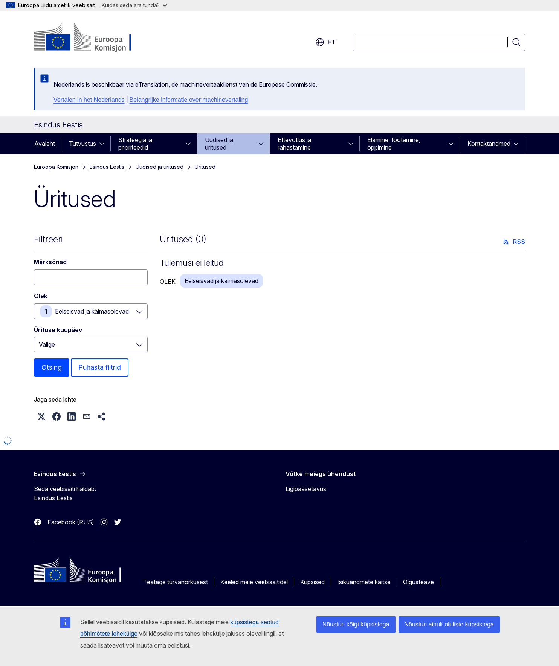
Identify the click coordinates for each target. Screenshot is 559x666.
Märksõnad (50, 262)
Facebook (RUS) (70, 522)
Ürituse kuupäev (58, 330)
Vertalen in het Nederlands (89, 99)
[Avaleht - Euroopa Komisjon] (95, 38)
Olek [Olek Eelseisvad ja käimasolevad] (40, 296)
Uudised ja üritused (219, 143)
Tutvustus (82, 143)
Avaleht (44, 143)
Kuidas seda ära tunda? (134, 5)
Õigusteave (418, 582)
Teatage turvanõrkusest (175, 582)
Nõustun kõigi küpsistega (355, 624)
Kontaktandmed (488, 143)
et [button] (325, 42)
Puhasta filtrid (99, 367)
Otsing (51, 367)
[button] (41, 416)
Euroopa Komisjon (56, 167)
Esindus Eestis (107, 167)
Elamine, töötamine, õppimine (393, 143)
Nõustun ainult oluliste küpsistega (449, 624)
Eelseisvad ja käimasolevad (92, 311)
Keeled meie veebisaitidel (254, 582)
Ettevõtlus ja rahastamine (294, 143)
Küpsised (312, 582)
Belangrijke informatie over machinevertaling (189, 99)
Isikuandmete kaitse (364, 582)
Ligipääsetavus (306, 489)
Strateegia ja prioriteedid (135, 143)
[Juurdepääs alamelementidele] (104, 143)
